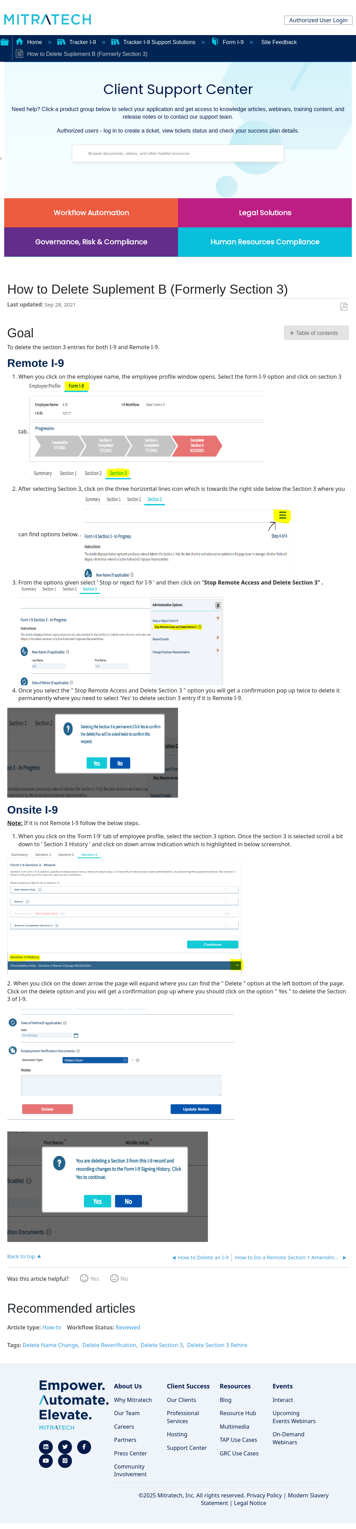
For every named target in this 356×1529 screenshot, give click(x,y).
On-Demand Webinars (289, 1438)
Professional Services (183, 1417)
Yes (94, 1279)
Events (283, 1386)
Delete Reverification (109, 1345)
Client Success (188, 1386)
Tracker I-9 (77, 42)
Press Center (130, 1453)
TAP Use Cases (238, 1440)
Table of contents (317, 333)
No (124, 1279)
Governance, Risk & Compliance (91, 242)
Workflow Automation (91, 213)
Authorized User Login (318, 20)
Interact (283, 1400)
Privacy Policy (264, 1495)
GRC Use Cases (239, 1453)
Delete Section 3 (162, 1345)
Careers (124, 1426)
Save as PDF (343, 307)
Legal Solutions (265, 213)
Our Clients (181, 1400)
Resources (235, 1386)
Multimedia (234, 1426)
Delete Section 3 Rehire (217, 1345)
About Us (128, 1386)
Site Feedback (279, 42)
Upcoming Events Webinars (294, 1417)
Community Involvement (130, 1470)
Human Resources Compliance (264, 242)
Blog (226, 1400)
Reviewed (127, 1327)
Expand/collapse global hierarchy (4, 41)
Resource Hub (238, 1413)
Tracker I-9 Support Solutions (154, 42)
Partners (125, 1440)
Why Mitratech (133, 1400)
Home (29, 42)
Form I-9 (228, 42)
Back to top (21, 1256)
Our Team (127, 1413)
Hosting (177, 1434)
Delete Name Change (50, 1345)
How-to (51, 1327)
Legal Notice (250, 1503)
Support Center (187, 1448)
